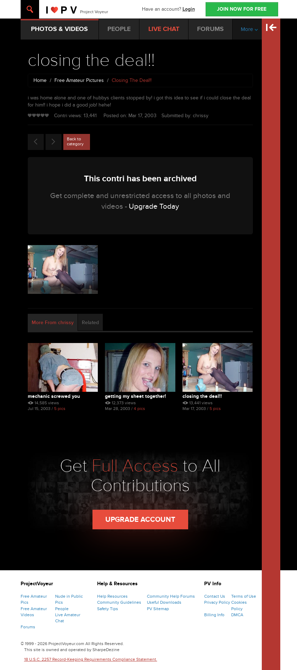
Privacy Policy (217, 602)
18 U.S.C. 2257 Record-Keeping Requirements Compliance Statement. (90, 659)
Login (188, 9)
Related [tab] (90, 323)
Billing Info (214, 614)
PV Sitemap (158, 608)
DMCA (237, 614)
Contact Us (214, 596)
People (62, 608)
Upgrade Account (140, 519)
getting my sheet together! (135, 396)
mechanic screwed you (54, 396)
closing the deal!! (202, 396)
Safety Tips (107, 608)
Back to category (75, 141)
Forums (28, 626)
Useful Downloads (164, 602)
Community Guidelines (119, 602)
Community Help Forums (171, 596)
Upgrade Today (154, 206)
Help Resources (112, 596)
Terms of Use (243, 596)
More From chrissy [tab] (53, 323)
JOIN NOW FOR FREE (241, 9)
